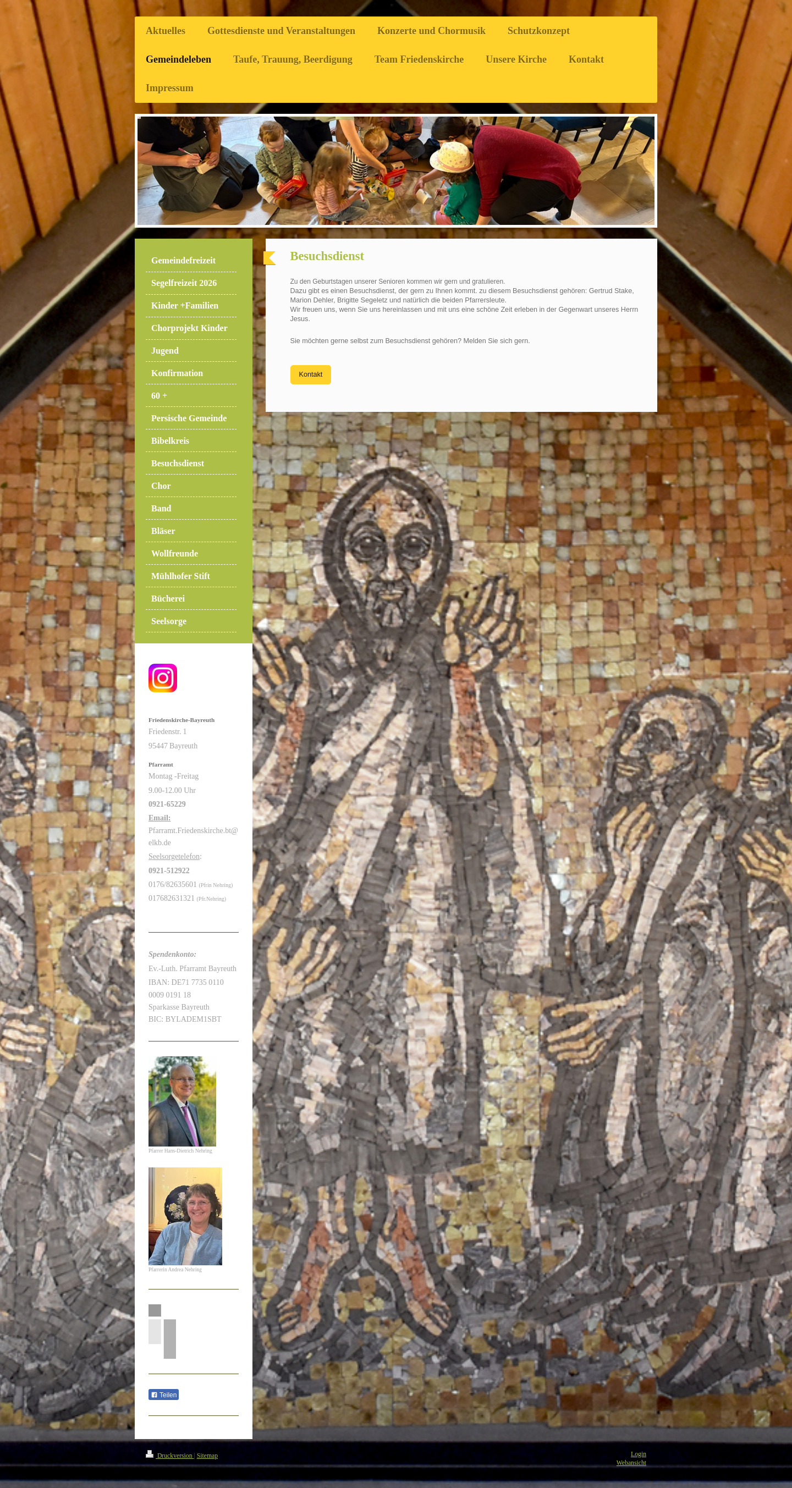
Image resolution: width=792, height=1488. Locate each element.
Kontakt (311, 374)
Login (638, 1454)
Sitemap (207, 1455)
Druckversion (170, 1455)
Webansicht (631, 1463)
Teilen (164, 1395)
